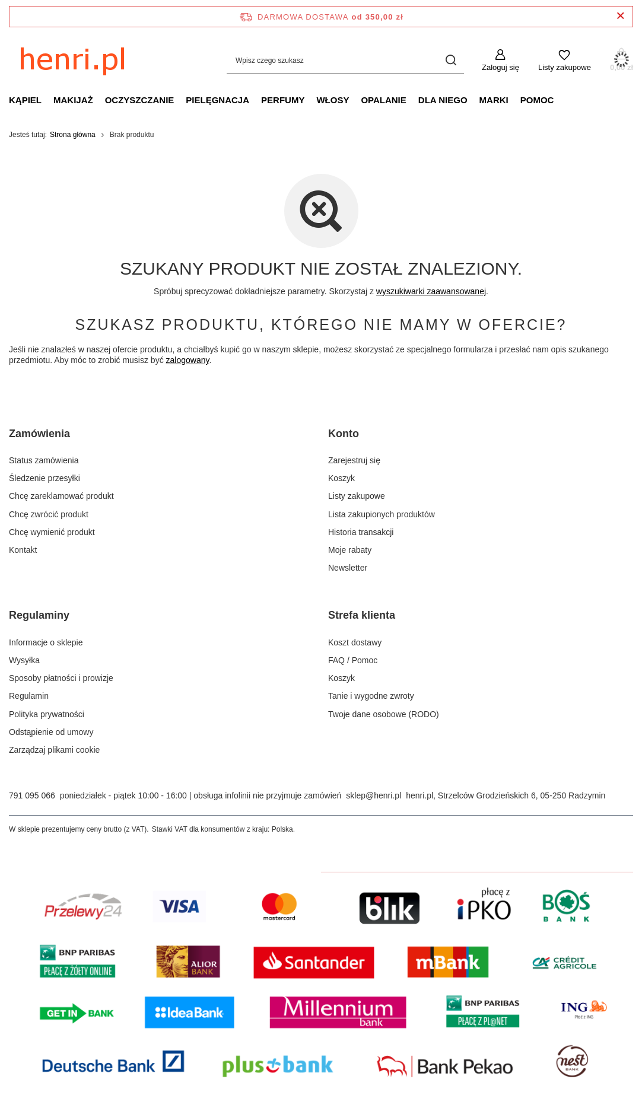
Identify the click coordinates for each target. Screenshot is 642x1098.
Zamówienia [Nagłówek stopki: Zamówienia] (39, 434)
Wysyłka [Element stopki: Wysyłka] (24, 660)
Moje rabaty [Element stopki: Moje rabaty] (349, 550)
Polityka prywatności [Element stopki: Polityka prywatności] (46, 714)
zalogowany (187, 360)
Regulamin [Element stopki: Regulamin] (29, 696)
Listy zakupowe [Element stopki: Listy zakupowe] (356, 496)
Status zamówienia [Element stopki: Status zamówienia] (44, 460)
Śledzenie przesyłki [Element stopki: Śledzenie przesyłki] (44, 478)
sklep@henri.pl (373, 795)
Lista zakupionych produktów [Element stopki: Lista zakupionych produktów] (381, 514)
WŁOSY (332, 100)
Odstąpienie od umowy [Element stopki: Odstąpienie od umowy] (51, 732)
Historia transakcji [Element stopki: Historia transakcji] (360, 532)
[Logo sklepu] (98, 60)
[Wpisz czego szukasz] (345, 60)
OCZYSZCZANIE (139, 100)
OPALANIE (383, 100)
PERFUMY (282, 100)
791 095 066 (32, 795)
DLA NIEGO (443, 100)
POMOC (537, 100)
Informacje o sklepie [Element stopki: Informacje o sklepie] (46, 642)
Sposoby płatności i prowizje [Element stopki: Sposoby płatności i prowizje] (61, 678)
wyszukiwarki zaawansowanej (431, 291)
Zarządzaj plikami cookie (54, 750)
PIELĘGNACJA (217, 100)
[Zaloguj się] (500, 60)
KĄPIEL (25, 100)
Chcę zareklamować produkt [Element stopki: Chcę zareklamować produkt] (61, 496)
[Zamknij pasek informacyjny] (620, 16)
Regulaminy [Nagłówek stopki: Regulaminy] (39, 615)
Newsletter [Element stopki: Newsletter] (347, 567)
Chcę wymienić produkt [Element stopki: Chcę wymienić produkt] (52, 532)
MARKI (493, 100)
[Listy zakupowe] (564, 60)
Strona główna (73, 135)
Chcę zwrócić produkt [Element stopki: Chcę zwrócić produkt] (48, 514)
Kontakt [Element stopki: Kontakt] (23, 550)
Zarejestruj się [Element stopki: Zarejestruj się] (354, 460)
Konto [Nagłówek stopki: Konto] (343, 434)
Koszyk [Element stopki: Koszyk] (341, 478)
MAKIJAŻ (73, 100)
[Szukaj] (450, 60)
